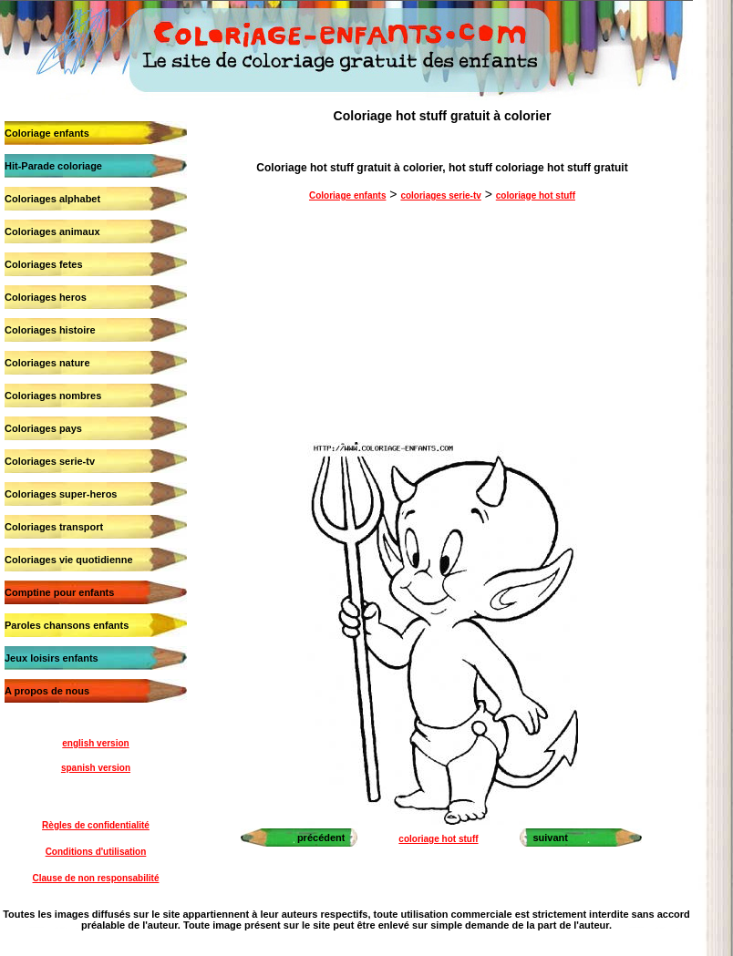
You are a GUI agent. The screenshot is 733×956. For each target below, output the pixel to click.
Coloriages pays (43, 428)
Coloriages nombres (53, 395)
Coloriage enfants (47, 133)
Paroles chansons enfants (67, 625)
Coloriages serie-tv (50, 461)
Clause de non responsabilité (96, 878)
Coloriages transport (54, 526)
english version (95, 743)
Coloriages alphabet (52, 198)
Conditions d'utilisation (96, 852)
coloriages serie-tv (440, 195)
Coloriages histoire (50, 329)
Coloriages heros (46, 297)
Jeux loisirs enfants (51, 658)
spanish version (95, 768)
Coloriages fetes (44, 264)
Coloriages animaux (52, 231)
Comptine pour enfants (59, 592)
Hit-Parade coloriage (53, 165)
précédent (321, 837)
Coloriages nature (47, 362)
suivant (550, 837)
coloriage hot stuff (535, 195)
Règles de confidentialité (96, 825)
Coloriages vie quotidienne (69, 559)
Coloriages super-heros (61, 493)
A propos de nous (47, 690)
